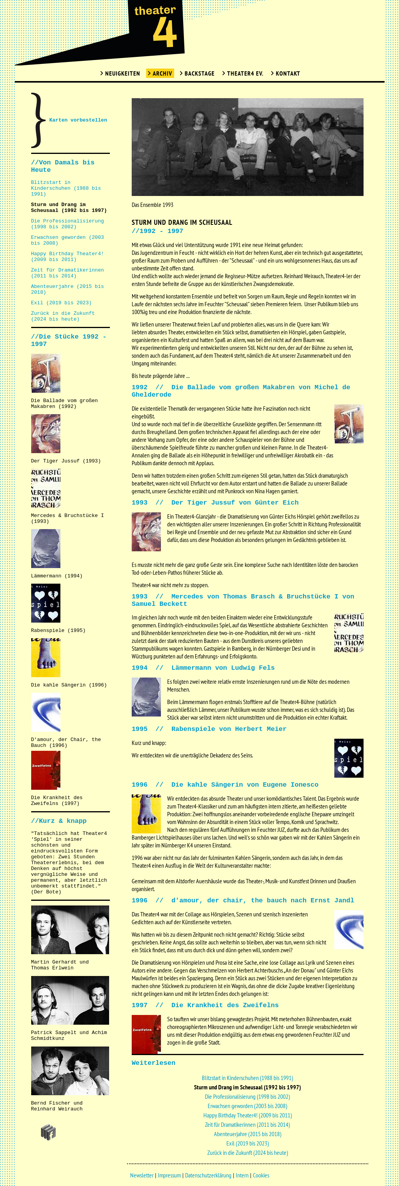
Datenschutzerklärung (208, 1175)
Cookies (261, 1175)
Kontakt (288, 73)
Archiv (162, 73)
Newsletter (142, 1175)
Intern (242, 1175)
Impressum (169, 1175)
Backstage (200, 73)
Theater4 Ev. (245, 73)
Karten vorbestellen (78, 120)
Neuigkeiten (122, 73)
